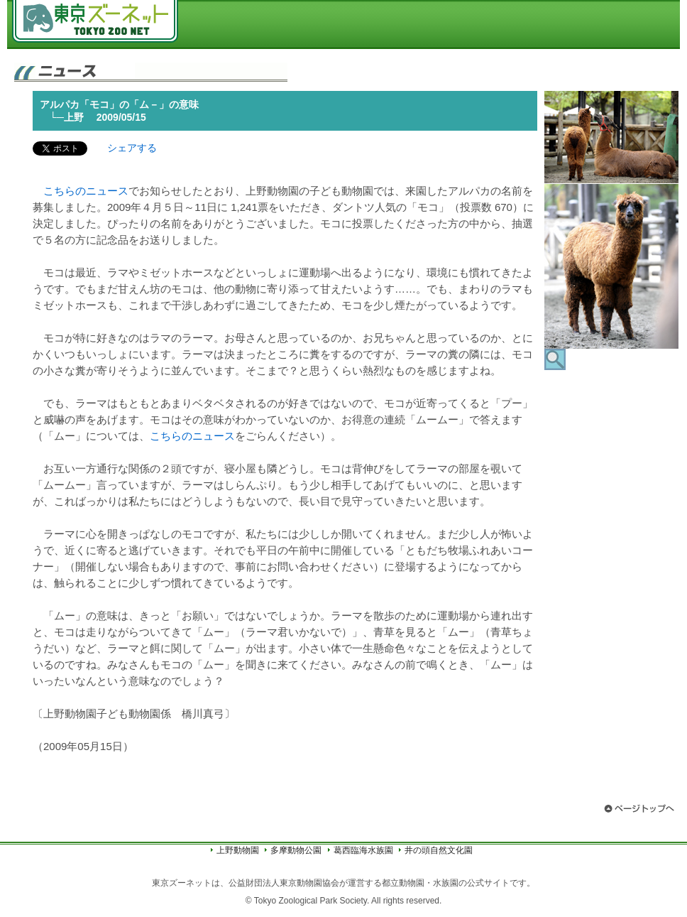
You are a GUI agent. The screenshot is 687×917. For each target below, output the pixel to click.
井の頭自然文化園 (439, 850)
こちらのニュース (85, 191)
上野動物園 (237, 850)
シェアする (132, 147)
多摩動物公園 (295, 850)
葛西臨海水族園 (363, 850)
